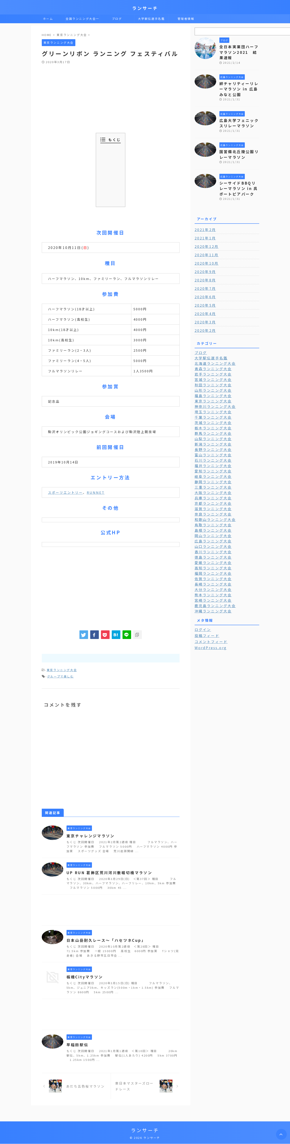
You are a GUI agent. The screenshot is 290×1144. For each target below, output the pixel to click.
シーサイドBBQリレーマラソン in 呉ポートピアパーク (239, 176)
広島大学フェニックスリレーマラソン (237, 114)
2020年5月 (204, 292)
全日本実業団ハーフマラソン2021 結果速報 (239, 48)
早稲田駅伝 (77, 1043)
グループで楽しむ (60, 675)
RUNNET (96, 492)
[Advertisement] (102, 96)
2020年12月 (205, 234)
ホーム (48, 19)
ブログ (117, 19)
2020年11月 (205, 242)
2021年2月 (204, 217)
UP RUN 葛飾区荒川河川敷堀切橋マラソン (107, 871)
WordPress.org (209, 624)
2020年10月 (205, 250)
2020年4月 (204, 301)
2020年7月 (204, 276)
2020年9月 (204, 259)
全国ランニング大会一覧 (82, 20)
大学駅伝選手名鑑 (151, 19)
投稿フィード (205, 612)
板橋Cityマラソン (84, 975)
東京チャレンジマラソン (89, 834)
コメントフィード (209, 618)
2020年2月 (204, 318)
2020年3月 (204, 309)
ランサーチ (145, 8)
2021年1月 (204, 225)
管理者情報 (186, 19)
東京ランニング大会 (62, 670)
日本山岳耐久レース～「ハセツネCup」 (104, 939)
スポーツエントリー (65, 492)
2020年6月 (204, 284)
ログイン (202, 606)
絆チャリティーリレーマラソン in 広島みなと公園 (239, 81)
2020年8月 (204, 267)
